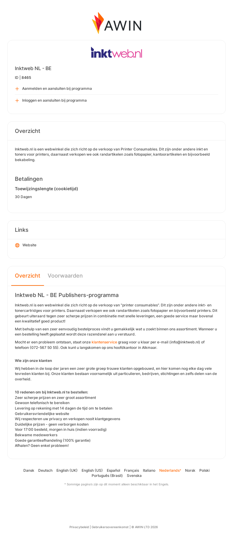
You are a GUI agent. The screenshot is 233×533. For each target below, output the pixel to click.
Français (131, 470)
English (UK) (67, 470)
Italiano (149, 470)
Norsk (190, 470)
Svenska (134, 475)
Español (113, 470)
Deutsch (45, 470)
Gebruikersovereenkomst (110, 527)
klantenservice (104, 342)
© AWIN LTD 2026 (144, 527)
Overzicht (27, 275)
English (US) (92, 470)
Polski (204, 470)
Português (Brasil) (107, 475)
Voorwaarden (65, 275)
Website (25, 245)
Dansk (28, 470)
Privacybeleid (79, 527)
